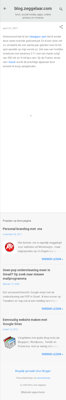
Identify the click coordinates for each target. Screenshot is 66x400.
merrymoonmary (43, 378)
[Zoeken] (61, 9)
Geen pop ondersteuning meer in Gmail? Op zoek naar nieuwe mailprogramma (26, 274)
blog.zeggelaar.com (33, 8)
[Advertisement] (33, 182)
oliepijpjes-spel (37, 36)
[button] (61, 27)
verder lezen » (52, 259)
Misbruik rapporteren (33, 392)
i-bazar (12, 62)
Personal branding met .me (22, 229)
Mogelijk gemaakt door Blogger (33, 371)
